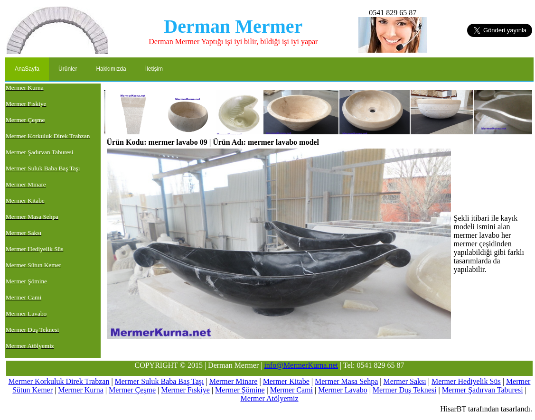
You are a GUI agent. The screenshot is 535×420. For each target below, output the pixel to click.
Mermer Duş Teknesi (405, 390)
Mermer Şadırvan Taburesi (482, 390)
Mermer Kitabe (286, 381)
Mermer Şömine (239, 390)
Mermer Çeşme (132, 390)
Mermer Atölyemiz (269, 398)
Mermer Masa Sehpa (346, 381)
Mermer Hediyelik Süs (466, 381)
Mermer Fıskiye (185, 390)
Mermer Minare (233, 381)
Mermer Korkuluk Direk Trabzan (59, 381)
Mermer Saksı (405, 381)
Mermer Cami (291, 390)
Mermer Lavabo (342, 390)
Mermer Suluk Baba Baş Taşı (159, 381)
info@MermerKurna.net (301, 365)
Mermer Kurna (80, 390)
